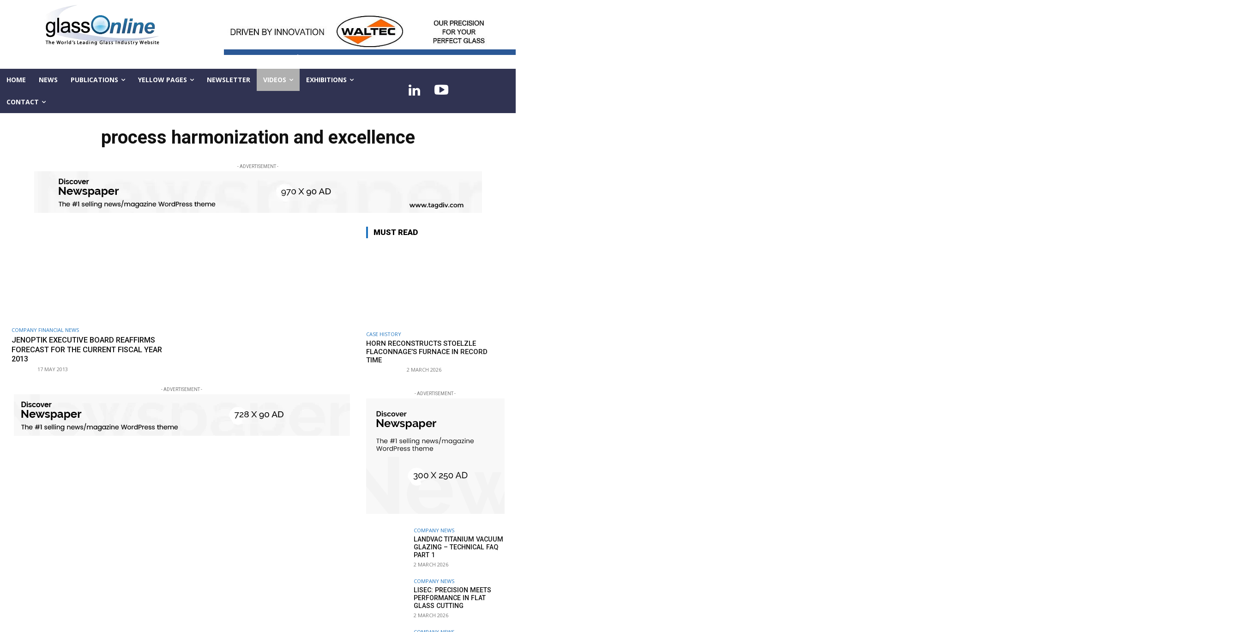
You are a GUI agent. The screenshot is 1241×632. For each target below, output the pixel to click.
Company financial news (45, 329)
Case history (383, 334)
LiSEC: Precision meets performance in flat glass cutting (451, 597)
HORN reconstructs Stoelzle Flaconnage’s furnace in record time (427, 351)
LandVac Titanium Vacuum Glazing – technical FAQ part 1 (457, 547)
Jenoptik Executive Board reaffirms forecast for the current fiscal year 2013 (92, 349)
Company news (434, 530)
